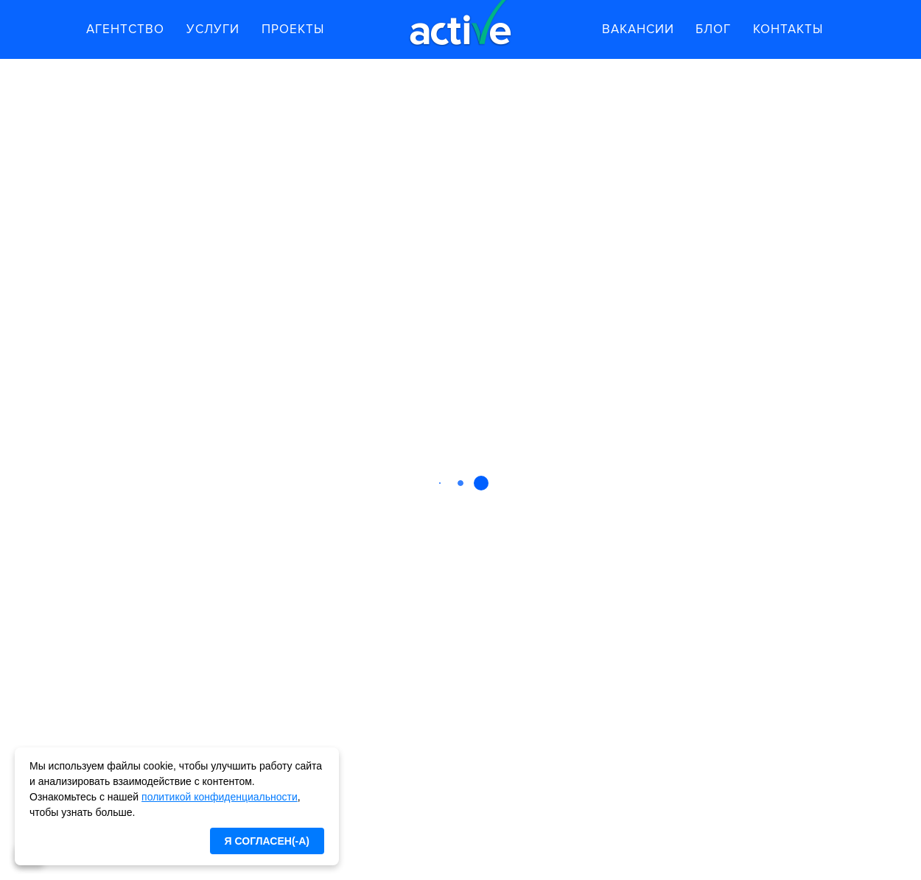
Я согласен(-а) (267, 841)
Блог (713, 29)
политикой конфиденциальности (219, 797)
